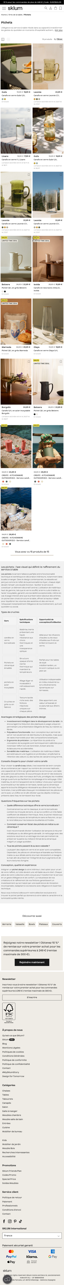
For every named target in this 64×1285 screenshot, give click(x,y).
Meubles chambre (11, 1113)
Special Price (9, 1177)
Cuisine (6, 1125)
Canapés (6, 1101)
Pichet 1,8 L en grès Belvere (14, 288)
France (8, 1233)
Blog (4, 1041)
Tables (5, 1092)
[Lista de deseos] (60, 8)
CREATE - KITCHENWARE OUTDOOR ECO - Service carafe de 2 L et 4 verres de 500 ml (16, 478)
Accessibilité (8, 1154)
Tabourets (7, 1097)
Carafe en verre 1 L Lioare (13, 160)
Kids (4, 1138)
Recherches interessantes (15, 1150)
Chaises (6, 1088)
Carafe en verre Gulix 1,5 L (13, 96)
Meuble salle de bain (12, 1117)
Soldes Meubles (10, 1181)
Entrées (6, 1121)
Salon (5, 1105)
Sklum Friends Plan (11, 1169)
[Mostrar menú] (4, 8)
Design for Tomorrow (13, 1074)
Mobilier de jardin (11, 1142)
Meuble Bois (8, 1146)
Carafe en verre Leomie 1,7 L (46, 96)
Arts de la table (15, 15)
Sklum (8, 1037)
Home (4, 15)
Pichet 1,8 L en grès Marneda (15, 351)
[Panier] (55, 8)
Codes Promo (9, 1173)
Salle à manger (9, 1109)
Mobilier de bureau (12, 1129)
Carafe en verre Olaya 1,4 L (46, 351)
